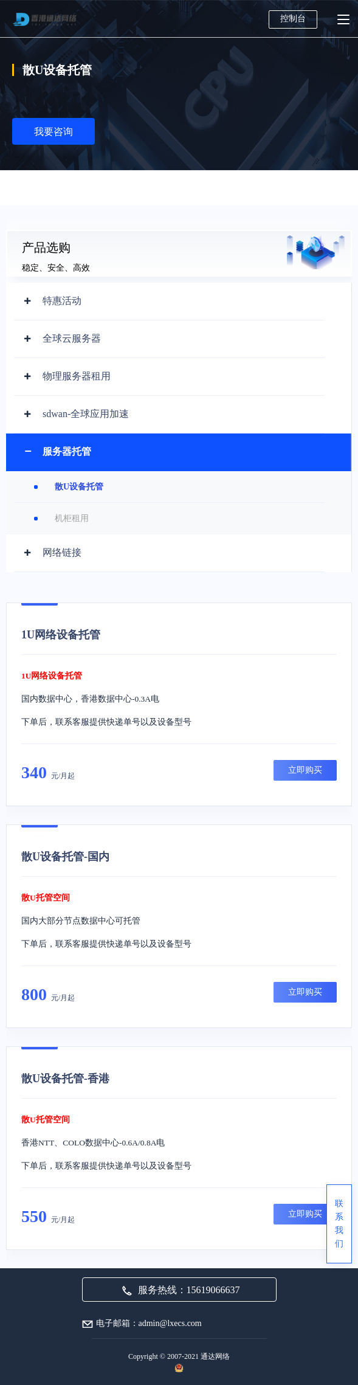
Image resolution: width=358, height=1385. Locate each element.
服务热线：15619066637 (181, 1290)
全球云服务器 (72, 338)
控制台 (293, 18)
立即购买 (305, 770)
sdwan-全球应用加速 (86, 414)
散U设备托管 (79, 486)
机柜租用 (72, 518)
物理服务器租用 (77, 376)
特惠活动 (62, 300)
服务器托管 (67, 451)
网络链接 (62, 552)
